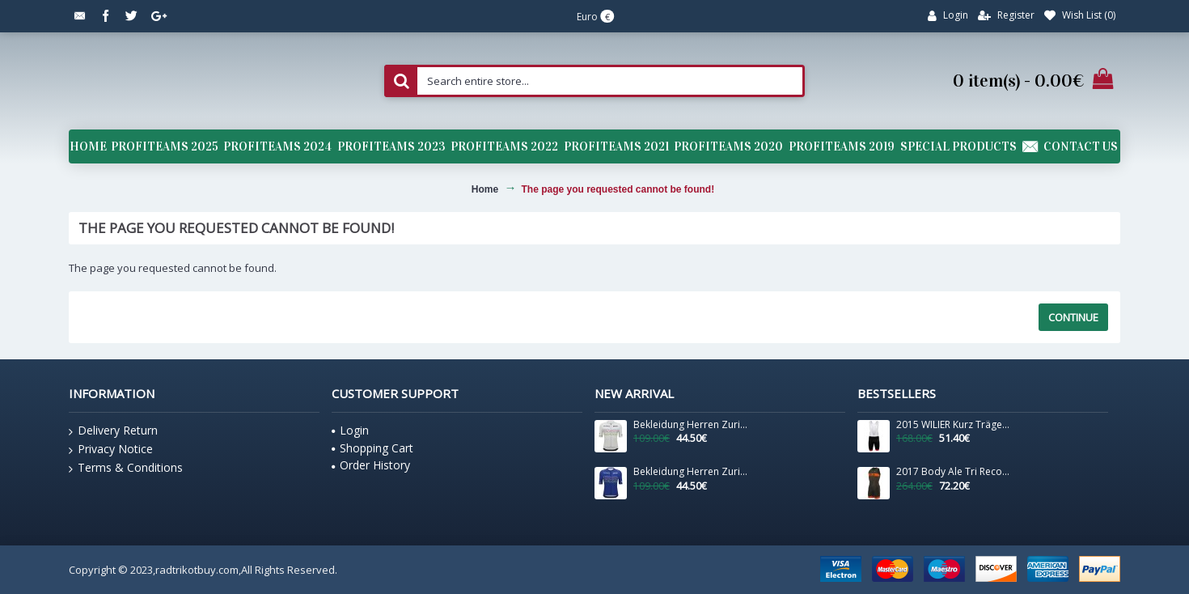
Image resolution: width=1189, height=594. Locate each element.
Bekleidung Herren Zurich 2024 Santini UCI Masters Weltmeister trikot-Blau (690, 471)
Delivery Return (113, 430)
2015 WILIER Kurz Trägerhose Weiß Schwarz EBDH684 (953, 425)
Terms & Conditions (126, 468)
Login (350, 430)
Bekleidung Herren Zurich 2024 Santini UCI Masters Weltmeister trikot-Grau (690, 425)
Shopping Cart (372, 448)
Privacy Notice (111, 449)
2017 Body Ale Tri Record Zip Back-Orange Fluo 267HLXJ (953, 471)
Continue (1073, 317)
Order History (371, 465)
